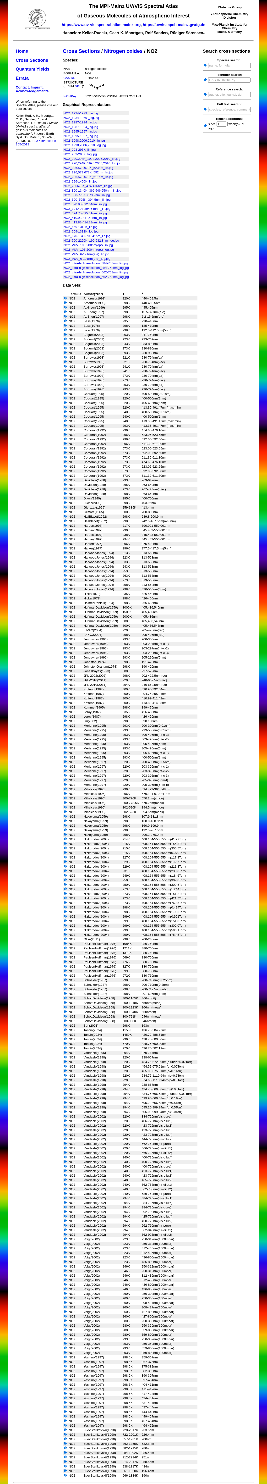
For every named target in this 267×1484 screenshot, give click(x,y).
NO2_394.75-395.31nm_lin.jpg (85, 213)
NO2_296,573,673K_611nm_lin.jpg (88, 177)
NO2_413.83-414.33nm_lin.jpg (85, 222)
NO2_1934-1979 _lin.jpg (81, 113)
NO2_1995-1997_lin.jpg (80, 131)
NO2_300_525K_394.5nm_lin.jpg (87, 199)
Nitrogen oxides (123, 51)
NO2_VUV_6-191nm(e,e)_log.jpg (87, 258)
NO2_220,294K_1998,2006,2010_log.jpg (92, 163)
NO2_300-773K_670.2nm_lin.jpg (87, 195)
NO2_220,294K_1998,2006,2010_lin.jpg (92, 159)
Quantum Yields (32, 69)
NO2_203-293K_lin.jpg (80, 149)
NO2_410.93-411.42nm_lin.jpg (85, 218)
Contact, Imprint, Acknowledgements (32, 89)
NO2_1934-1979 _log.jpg (81, 118)
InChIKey (70, 96)
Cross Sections (32, 60)
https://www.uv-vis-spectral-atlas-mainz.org (101, 25)
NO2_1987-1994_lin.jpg (80, 122)
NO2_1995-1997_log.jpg (81, 136)
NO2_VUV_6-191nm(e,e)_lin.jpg (86, 254)
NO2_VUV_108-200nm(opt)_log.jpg (89, 249)
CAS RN (70, 78)
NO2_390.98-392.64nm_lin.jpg (85, 204)
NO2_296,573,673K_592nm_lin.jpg (88, 172)
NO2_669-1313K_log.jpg (81, 231)
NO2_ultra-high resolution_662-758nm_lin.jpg (96, 272)
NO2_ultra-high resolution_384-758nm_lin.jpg (96, 263)
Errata (22, 78)
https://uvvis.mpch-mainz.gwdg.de (174, 25)
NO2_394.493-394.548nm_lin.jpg (87, 208)
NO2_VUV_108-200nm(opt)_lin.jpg (88, 245)
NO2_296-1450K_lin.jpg (81, 181)
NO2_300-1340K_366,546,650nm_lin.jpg (92, 190)
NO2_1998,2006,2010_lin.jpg (84, 140)
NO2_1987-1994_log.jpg (81, 127)
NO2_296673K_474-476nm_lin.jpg (88, 186)
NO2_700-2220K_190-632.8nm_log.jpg (91, 240)
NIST (78, 86)
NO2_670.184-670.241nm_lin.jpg (87, 236)
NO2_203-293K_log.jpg (80, 154)
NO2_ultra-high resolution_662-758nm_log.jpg (96, 277)
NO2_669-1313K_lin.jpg (81, 227)
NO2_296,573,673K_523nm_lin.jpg (88, 168)
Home (22, 51)
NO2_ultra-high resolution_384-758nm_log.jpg (96, 268)
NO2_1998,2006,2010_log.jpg (85, 145)
